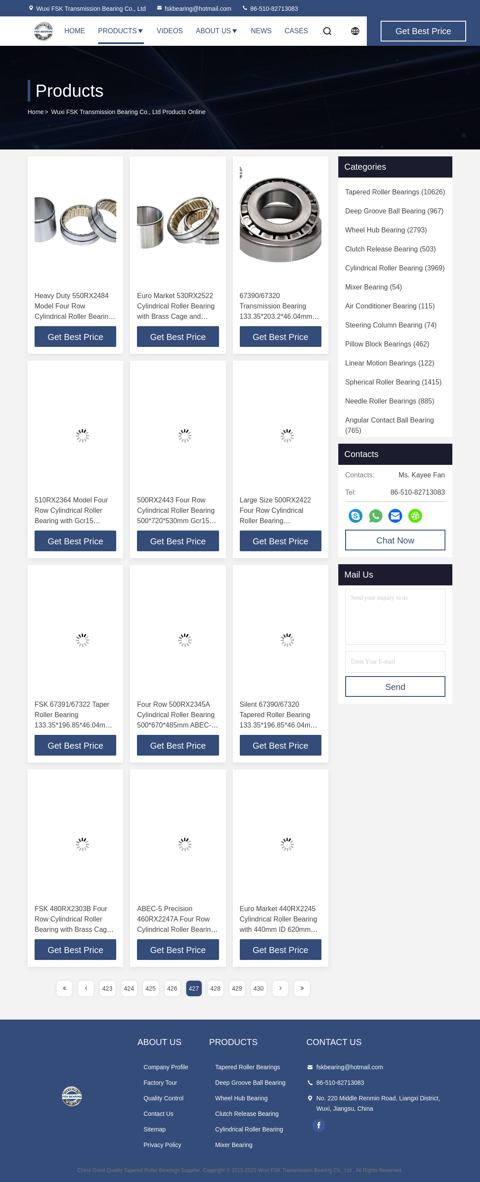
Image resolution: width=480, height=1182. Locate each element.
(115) (390, 306)
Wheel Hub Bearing (241, 1098)
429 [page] (237, 988)
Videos (170, 31)
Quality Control (163, 1098)
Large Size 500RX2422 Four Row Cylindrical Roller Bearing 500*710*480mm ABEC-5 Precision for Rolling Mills (279, 520)
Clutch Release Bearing (247, 1113)
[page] (64, 988)
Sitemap (154, 1129)
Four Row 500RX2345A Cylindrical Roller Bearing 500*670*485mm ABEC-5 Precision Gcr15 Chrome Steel (176, 725)
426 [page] (172, 988)
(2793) (386, 230)
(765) (389, 425)
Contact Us (158, 1113)
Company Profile (165, 1067)
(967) (394, 211)
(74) (391, 325)
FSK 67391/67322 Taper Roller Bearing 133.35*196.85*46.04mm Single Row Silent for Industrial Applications (73, 725)
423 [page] (107, 988)
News (261, 31)
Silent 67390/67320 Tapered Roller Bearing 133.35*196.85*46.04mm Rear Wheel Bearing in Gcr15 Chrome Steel (278, 725)
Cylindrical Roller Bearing (249, 1129)
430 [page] (259, 988)
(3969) (395, 268)
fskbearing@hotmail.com (193, 8)
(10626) (395, 192)
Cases (296, 31)
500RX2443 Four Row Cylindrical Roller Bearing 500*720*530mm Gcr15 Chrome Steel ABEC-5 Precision (176, 520)
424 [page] (129, 988)
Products (121, 31)
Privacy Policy (162, 1144)
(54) (373, 287)
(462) (387, 344)
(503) (390, 249)
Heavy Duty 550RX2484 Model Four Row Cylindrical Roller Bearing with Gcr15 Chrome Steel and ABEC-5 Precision (73, 316)
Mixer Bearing (233, 1144)
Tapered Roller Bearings (247, 1067)
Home (74, 31)
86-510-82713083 (270, 8)
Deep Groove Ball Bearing (250, 1082)
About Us (217, 31)
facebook (318, 1125)
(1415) (393, 382)
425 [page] (151, 988)
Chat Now (395, 540)
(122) (389, 363)
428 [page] (215, 988)
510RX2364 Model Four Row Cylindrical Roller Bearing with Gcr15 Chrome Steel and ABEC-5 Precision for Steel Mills (74, 520)
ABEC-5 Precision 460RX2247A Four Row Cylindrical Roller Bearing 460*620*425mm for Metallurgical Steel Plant (176, 929)
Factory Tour (160, 1082)
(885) (389, 401)
